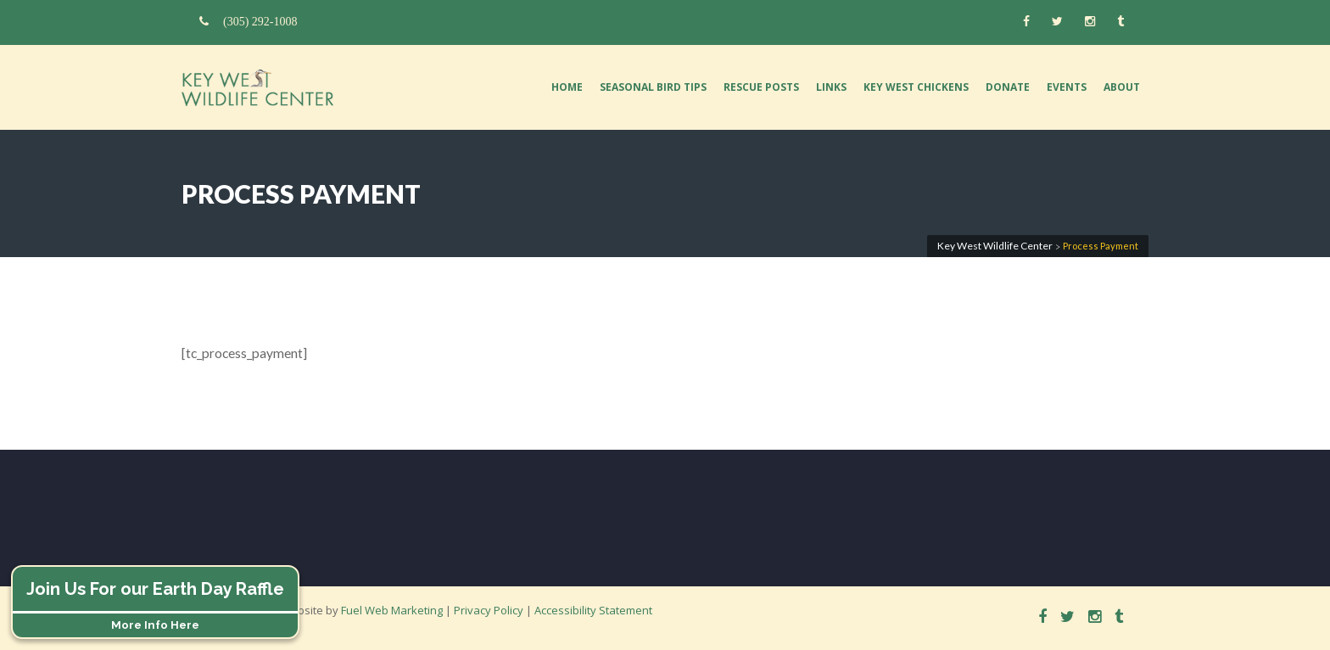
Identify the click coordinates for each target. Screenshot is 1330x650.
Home (567, 87)
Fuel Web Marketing (392, 610)
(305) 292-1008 (248, 21)
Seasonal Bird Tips (653, 87)
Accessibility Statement (593, 610)
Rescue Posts (761, 87)
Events (1067, 87)
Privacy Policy (488, 610)
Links (831, 87)
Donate (1008, 87)
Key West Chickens (916, 87)
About (1122, 87)
